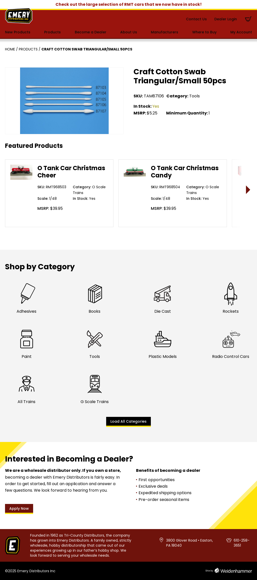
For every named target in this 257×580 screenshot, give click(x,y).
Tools (194, 96)
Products (52, 32)
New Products (17, 32)
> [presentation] (248, 189)
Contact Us (196, 19)
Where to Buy (204, 32)
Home (10, 49)
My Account (241, 32)
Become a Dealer (90, 32)
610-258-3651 (241, 543)
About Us (128, 32)
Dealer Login (225, 19)
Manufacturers (164, 32)
